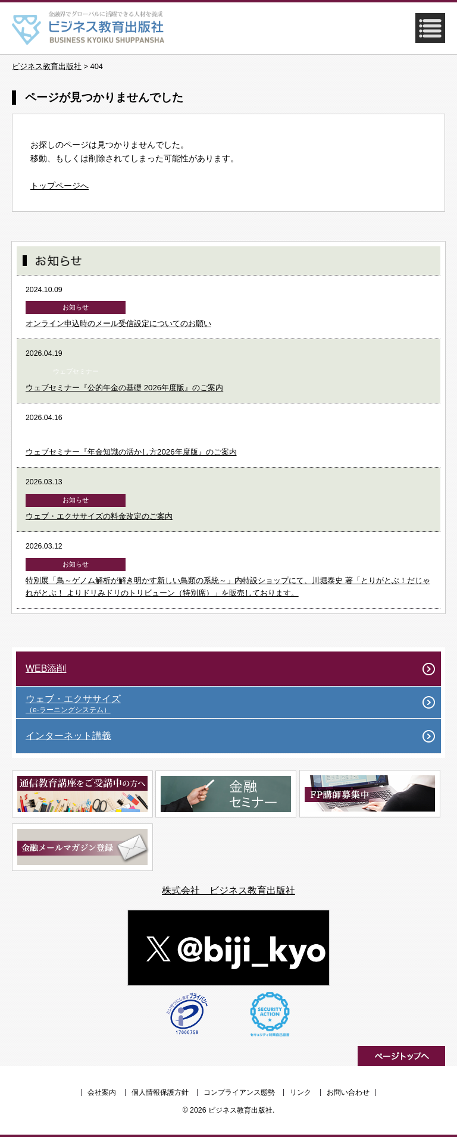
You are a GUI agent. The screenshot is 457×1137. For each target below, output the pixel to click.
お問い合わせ (348, 1092)
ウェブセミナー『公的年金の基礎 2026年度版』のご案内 (124, 387)
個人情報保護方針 (160, 1092)
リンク (300, 1092)
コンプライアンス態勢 (239, 1092)
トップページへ (59, 185)
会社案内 (101, 1092)
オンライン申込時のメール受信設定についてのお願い (118, 323)
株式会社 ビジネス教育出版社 (228, 890)
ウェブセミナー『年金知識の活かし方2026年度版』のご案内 (131, 451)
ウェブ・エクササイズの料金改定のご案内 (99, 516)
